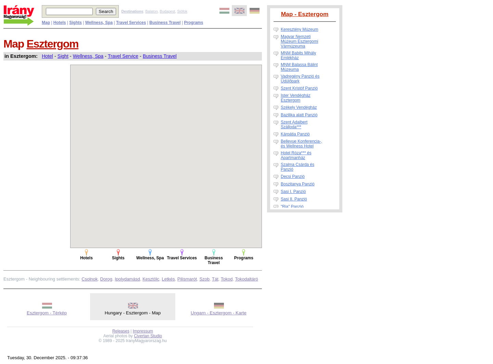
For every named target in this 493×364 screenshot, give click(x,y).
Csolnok (89, 279)
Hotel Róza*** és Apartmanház (296, 155)
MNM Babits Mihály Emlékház (298, 55)
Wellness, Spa (88, 56)
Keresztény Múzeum (299, 29)
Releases (120, 331)
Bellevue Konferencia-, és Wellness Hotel (301, 143)
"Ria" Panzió (292, 206)
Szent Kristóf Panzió (299, 88)
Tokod (227, 279)
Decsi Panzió (293, 176)
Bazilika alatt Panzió (299, 115)
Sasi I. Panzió (293, 191)
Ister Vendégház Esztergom (296, 98)
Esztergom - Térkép (47, 312)
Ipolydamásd (127, 279)
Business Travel (160, 56)
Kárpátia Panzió (295, 134)
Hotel (47, 56)
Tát (215, 279)
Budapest (167, 11)
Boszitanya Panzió (298, 184)
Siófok (182, 11)
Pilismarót (187, 279)
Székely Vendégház (299, 107)
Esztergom (53, 44)
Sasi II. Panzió (294, 199)
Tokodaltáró (246, 279)
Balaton (151, 11)
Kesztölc (150, 279)
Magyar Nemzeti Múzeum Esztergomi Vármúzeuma (299, 41)
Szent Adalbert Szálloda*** (294, 124)
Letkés (168, 279)
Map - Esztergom (305, 14)
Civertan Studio (148, 336)
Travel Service (123, 56)
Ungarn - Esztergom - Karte (218, 312)
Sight (63, 56)
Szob (204, 279)
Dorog (106, 279)
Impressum (143, 331)
